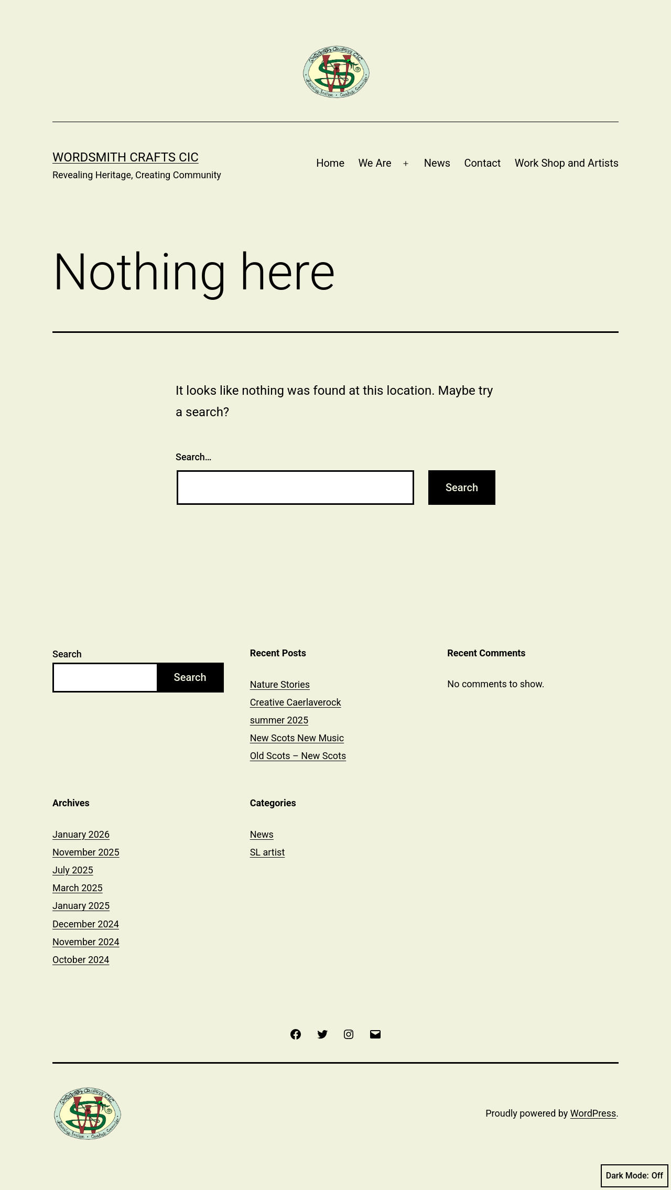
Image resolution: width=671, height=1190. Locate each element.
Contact (482, 163)
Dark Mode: (634, 1176)
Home (330, 163)
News (437, 163)
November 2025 (86, 852)
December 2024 (85, 923)
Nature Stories (280, 684)
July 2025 (72, 869)
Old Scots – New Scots (298, 755)
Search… (194, 456)
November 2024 (86, 941)
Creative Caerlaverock (295, 702)
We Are (374, 163)
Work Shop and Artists (567, 163)
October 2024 (80, 959)
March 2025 (77, 887)
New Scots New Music (297, 737)
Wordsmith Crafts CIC (125, 157)
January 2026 (81, 834)
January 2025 (81, 905)
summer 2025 (279, 720)
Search (67, 653)
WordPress (593, 1113)
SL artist (267, 852)
